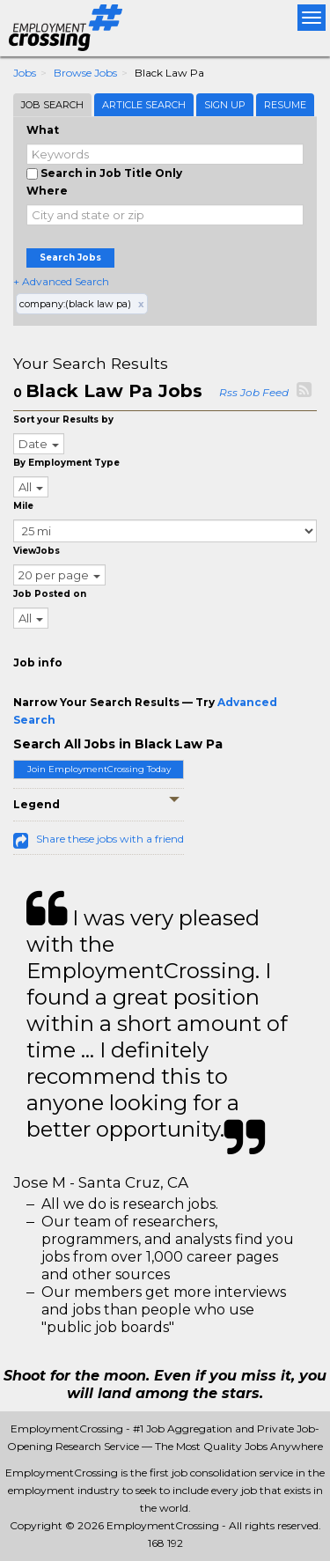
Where (47, 190)
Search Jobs (70, 257)
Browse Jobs (85, 72)
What (42, 129)
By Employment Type (66, 462)
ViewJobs (36, 550)
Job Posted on (49, 594)
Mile (23, 506)
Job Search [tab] (52, 105)
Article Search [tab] (144, 105)
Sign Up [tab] (225, 105)
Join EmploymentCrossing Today (99, 769)
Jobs (24, 72)
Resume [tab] (285, 105)
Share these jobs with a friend (110, 838)
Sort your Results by (63, 419)
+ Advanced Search (61, 281)
